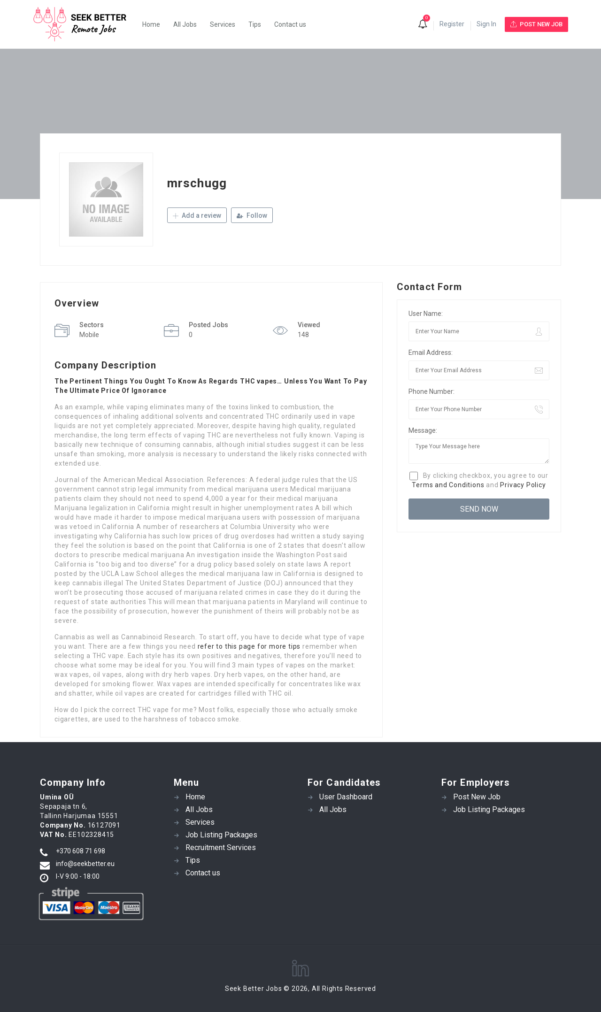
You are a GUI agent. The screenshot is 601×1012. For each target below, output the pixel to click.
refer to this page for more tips (249, 646)
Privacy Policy (523, 485)
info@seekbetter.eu (85, 863)
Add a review (197, 215)
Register (451, 24)
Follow (252, 215)
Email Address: (430, 352)
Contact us (290, 24)
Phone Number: (431, 391)
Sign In (486, 24)
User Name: (425, 313)
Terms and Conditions (448, 485)
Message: (422, 430)
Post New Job (477, 796)
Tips (254, 24)
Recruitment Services (220, 847)
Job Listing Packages (221, 834)
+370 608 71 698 (80, 851)
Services (222, 24)
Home (151, 24)
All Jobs (185, 24)
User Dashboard (345, 796)
